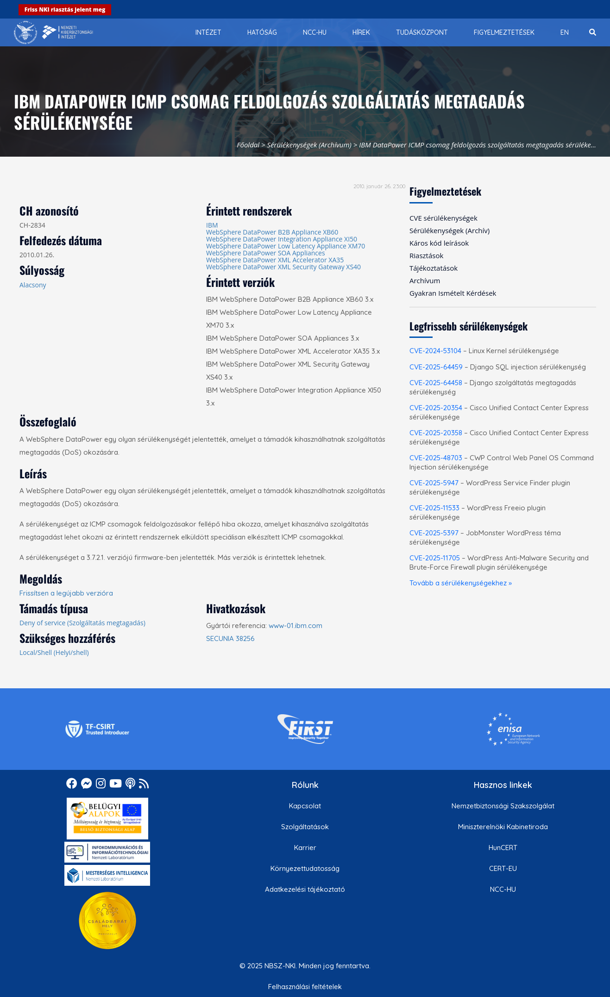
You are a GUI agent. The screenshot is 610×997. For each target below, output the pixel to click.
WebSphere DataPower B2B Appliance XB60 (272, 232)
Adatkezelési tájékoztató (305, 889)
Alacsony (32, 284)
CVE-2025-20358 (435, 432)
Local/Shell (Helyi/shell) (54, 652)
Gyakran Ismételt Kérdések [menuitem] (452, 293)
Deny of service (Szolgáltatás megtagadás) (82, 622)
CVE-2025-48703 (435, 457)
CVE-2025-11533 (434, 507)
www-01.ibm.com (295, 625)
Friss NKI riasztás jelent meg (65, 9)
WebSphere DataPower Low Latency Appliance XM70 (285, 245)
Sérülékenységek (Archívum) (309, 144)
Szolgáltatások (305, 826)
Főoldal (248, 144)
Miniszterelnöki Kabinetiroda (503, 826)
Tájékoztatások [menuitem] (433, 268)
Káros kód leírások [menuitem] (439, 243)
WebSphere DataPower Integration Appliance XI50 (281, 239)
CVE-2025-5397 (434, 532)
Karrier (305, 847)
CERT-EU (503, 868)
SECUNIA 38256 (230, 638)
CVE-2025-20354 (435, 407)
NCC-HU (503, 889)
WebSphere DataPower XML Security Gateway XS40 (283, 266)
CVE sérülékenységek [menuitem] (443, 217)
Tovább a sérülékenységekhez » (460, 582)
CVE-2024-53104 (435, 350)
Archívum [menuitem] (424, 280)
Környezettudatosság (305, 868)
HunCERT (503, 847)
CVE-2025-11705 (434, 557)
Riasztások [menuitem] (426, 255)
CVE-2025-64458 (435, 382)
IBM (212, 225)
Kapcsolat (305, 805)
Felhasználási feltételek (305, 986)
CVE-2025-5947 (434, 482)
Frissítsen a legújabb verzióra (66, 593)
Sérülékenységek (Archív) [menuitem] (449, 230)
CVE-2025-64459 (436, 366)
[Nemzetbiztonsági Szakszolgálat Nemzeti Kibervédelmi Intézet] (53, 32)
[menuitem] (208, 32)
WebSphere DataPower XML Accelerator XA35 (275, 259)
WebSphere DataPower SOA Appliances (265, 252)
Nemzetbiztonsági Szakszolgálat (503, 805)
